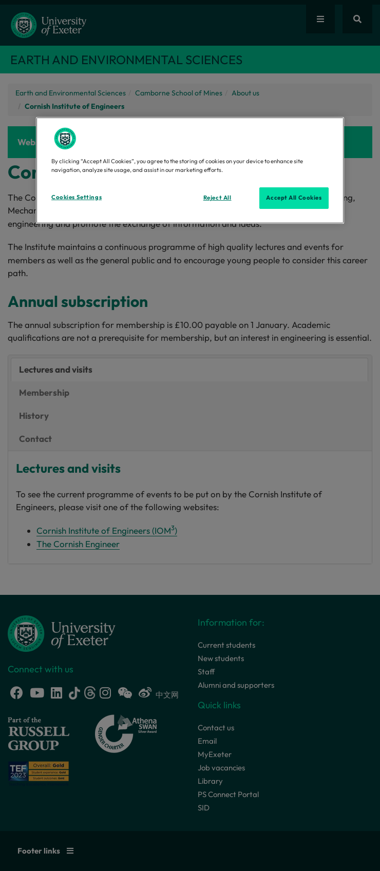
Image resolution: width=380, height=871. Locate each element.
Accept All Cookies (293, 197)
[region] (190, 170)
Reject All (217, 197)
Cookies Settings (76, 197)
